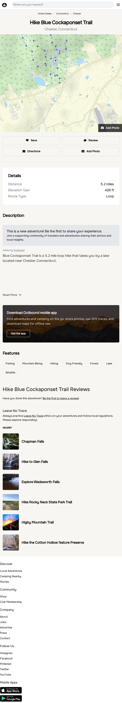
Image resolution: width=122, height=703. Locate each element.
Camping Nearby (10, 576)
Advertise (6, 627)
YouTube (5, 674)
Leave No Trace (33, 416)
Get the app (18, 333)
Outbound (19, 250)
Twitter (4, 669)
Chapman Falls (33, 441)
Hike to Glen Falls (35, 462)
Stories (4, 581)
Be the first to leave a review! (61, 398)
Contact (5, 638)
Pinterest (5, 664)
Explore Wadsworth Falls (40, 482)
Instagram (6, 653)
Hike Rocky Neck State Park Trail (47, 502)
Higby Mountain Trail (38, 522)
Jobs (3, 622)
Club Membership (11, 602)
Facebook (6, 658)
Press (3, 633)
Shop (3, 596)
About (4, 616)
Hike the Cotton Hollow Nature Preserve (53, 543)
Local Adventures (11, 571)
